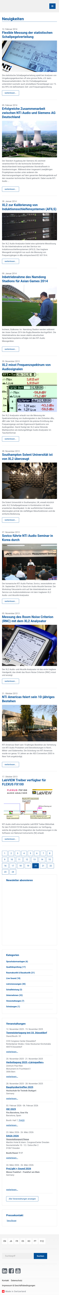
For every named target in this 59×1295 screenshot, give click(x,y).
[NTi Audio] (15, 6)
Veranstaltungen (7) (15, 1001)
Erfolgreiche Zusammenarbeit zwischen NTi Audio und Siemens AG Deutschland (28, 113)
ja (11, 1241)
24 (13, 872)
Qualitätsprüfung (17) (16, 967)
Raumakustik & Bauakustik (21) (20, 973)
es (23, 1241)
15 (49, 859)
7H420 (21, 1120)
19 (28, 866)
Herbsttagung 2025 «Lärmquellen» (25, 1062)
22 (51, 866)
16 (5, 866)
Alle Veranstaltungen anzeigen (22, 1199)
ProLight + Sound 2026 (18, 1168)
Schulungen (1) (13, 1006)
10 (12, 859)
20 (35, 866)
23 (5, 872)
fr (17, 1241)
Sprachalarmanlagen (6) (17, 961)
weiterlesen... (10, 93)
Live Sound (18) (13, 978)
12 (27, 859)
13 (34, 859)
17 (13, 866)
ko (29, 1241)
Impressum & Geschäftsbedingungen (18, 1285)
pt (35, 1241)
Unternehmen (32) (14, 995)
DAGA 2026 (12, 1135)
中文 (42, 1241)
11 (19, 859)
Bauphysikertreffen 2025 (19, 1087)
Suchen (40, 1256)
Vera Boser (11, 1220)
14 (42, 859)
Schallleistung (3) (14, 989)
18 (20, 866)
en (4, 1241)
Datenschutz (16, 1280)
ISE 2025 (11, 1109)
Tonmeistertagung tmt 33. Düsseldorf (26, 1032)
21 (43, 866)
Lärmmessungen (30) (16, 984)
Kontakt (5, 1280)
